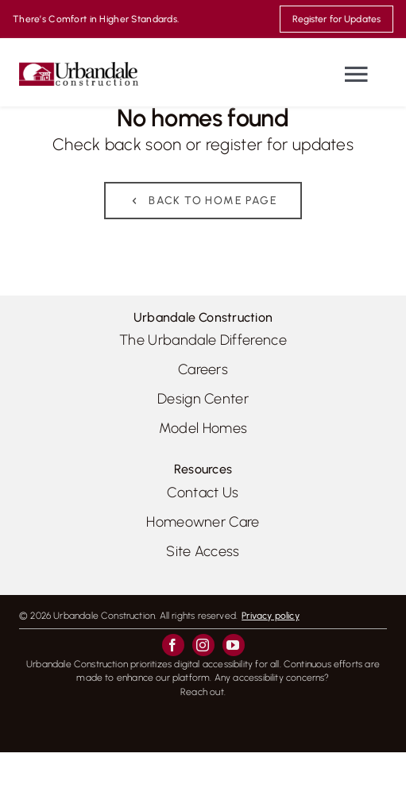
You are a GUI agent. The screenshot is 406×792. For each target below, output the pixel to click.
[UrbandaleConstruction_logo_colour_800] (78, 67)
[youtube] (233, 645)
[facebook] (173, 645)
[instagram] (203, 645)
